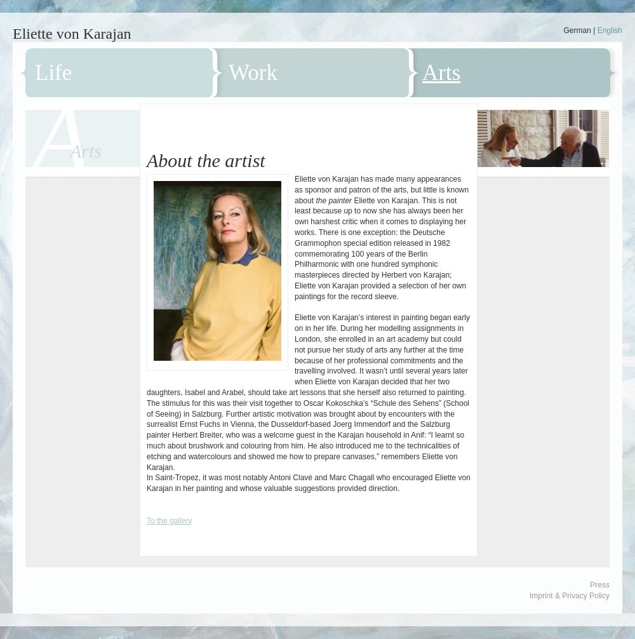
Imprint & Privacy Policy (570, 595)
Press (600, 585)
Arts (441, 72)
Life (53, 72)
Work (253, 72)
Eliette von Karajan (72, 33)
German (577, 30)
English (610, 30)
